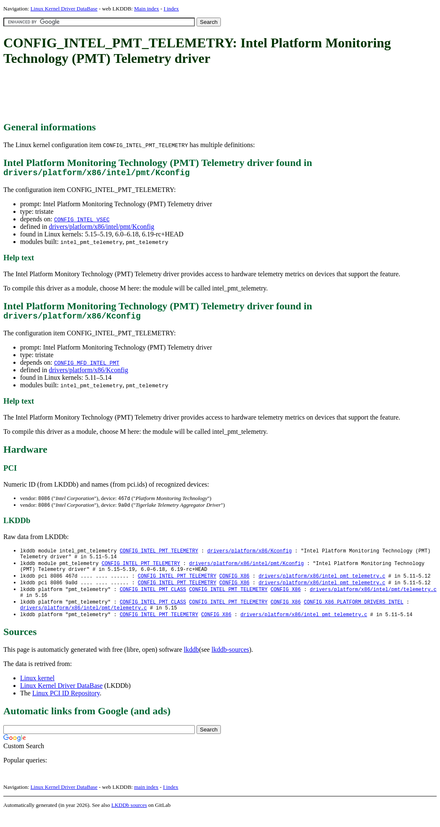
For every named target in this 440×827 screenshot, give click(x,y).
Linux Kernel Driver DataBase (64, 8)
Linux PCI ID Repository (66, 706)
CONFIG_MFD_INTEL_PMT (86, 367)
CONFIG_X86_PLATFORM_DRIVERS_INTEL (354, 613)
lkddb (191, 662)
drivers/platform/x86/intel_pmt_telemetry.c (322, 584)
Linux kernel (37, 691)
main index (146, 800)
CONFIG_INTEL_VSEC (82, 221)
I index (171, 8)
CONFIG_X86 (234, 584)
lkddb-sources (230, 662)
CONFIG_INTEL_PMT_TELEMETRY (159, 556)
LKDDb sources (129, 818)
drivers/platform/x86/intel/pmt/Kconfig (101, 228)
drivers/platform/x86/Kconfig (88, 374)
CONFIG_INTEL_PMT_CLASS (153, 598)
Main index (146, 8)
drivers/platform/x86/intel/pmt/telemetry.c (373, 598)
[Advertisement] (155, 94)
